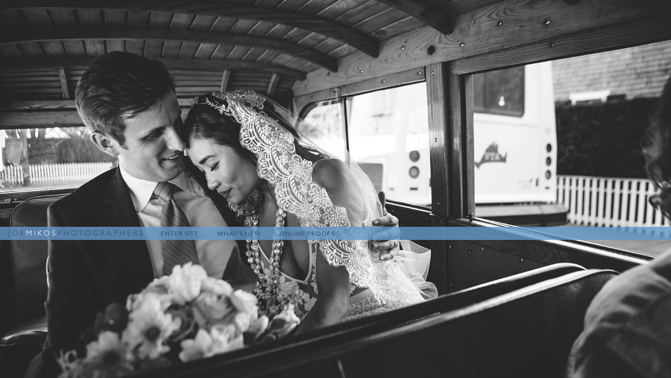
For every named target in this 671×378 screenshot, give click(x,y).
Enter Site (180, 233)
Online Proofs (307, 233)
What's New (239, 233)
